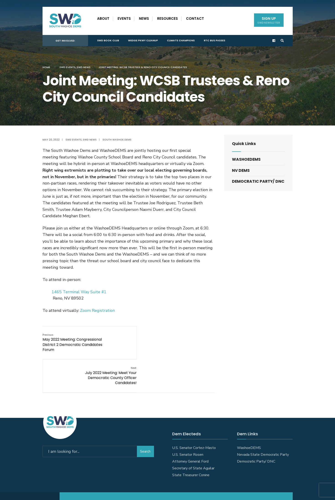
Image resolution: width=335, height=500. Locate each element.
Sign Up (268, 20)
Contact (195, 18)
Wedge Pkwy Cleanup (143, 39)
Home (46, 67)
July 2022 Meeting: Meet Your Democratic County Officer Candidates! (189, 342)
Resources (167, 18)
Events (124, 18)
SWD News (84, 67)
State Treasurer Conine (190, 441)
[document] (129, 323)
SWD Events (67, 67)
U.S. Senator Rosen (187, 421)
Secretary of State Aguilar (193, 434)
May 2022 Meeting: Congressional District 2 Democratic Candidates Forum (72, 342)
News (144, 18)
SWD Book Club (108, 39)
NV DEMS (241, 170)
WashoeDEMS (246, 159)
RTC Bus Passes (214, 39)
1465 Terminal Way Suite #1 (79, 292)
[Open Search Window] (282, 40)
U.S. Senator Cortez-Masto (194, 414)
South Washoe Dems (117, 139)
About (103, 18)
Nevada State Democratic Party (263, 421)
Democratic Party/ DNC (258, 181)
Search (145, 417)
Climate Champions (181, 39)
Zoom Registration (97, 310)
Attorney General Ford (190, 427)
